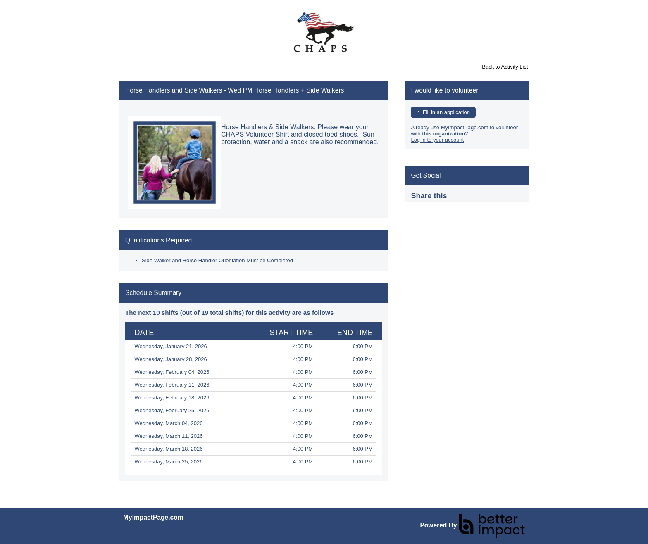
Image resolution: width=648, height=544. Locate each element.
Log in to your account (437, 140)
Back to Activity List (505, 67)
